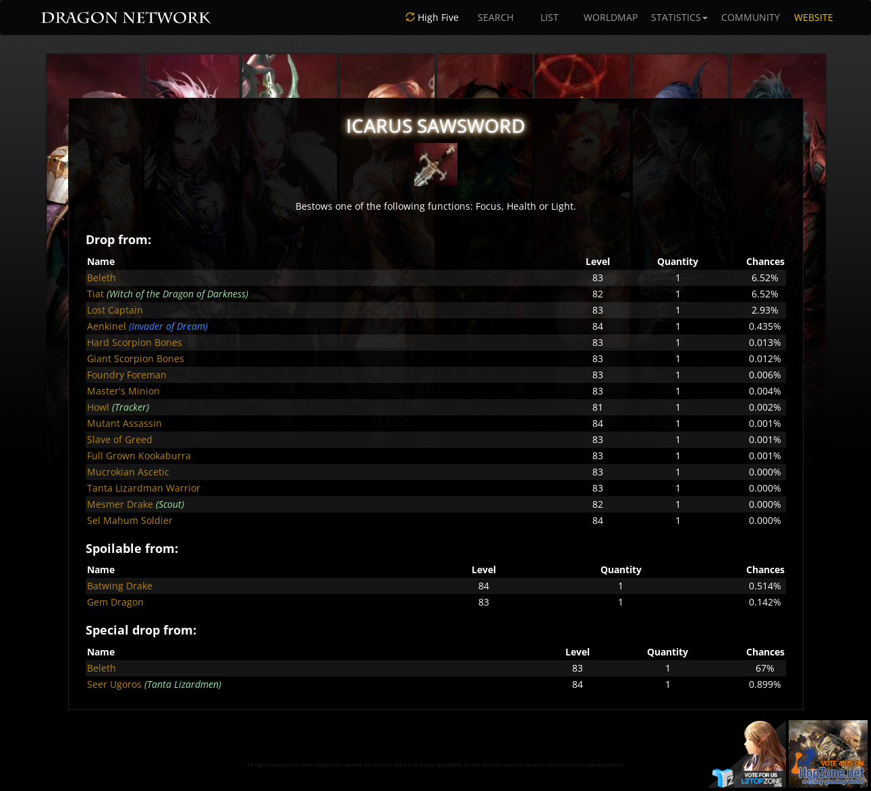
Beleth (101, 277)
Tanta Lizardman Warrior (143, 487)
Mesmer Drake (120, 504)
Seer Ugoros (114, 684)
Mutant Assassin (124, 423)
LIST (549, 17)
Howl (98, 407)
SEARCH (495, 17)
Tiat (95, 293)
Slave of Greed (119, 439)
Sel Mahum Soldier (130, 520)
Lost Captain (115, 309)
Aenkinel (106, 326)
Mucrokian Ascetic (128, 471)
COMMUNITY (750, 17)
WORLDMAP (611, 17)
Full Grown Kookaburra (139, 455)
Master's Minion (123, 390)
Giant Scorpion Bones (135, 358)
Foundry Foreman (127, 374)
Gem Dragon (115, 601)
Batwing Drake (119, 585)
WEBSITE (813, 17)
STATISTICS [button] (679, 17)
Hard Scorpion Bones (134, 342)
